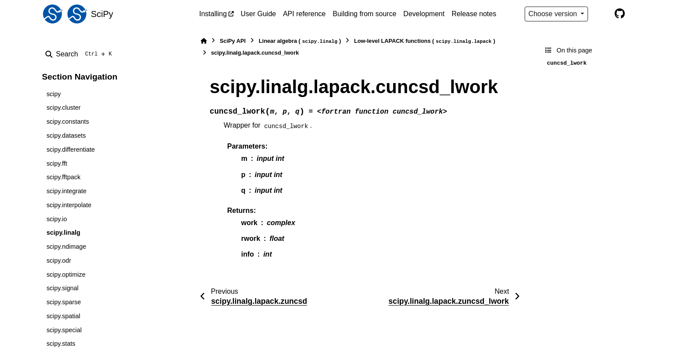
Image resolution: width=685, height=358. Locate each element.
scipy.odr (58, 260)
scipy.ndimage (66, 246)
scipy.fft (56, 163)
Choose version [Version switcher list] (554, 13)
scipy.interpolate (68, 205)
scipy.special (64, 330)
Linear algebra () (300, 41)
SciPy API (233, 41)
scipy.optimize (65, 274)
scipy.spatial (63, 316)
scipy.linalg (63, 232)
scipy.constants (67, 121)
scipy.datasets (66, 135)
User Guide (258, 13)
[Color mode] (601, 14)
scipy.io (56, 218)
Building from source (365, 13)
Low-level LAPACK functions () (424, 41)
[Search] (80, 54)
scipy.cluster (63, 107)
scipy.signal (62, 288)
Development (423, 13)
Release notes (474, 13)
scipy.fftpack (63, 177)
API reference (304, 13)
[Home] (204, 40)
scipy (53, 93)
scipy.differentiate (70, 149)
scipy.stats (60, 343)
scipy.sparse (63, 302)
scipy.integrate (66, 191)
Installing (213, 13)
